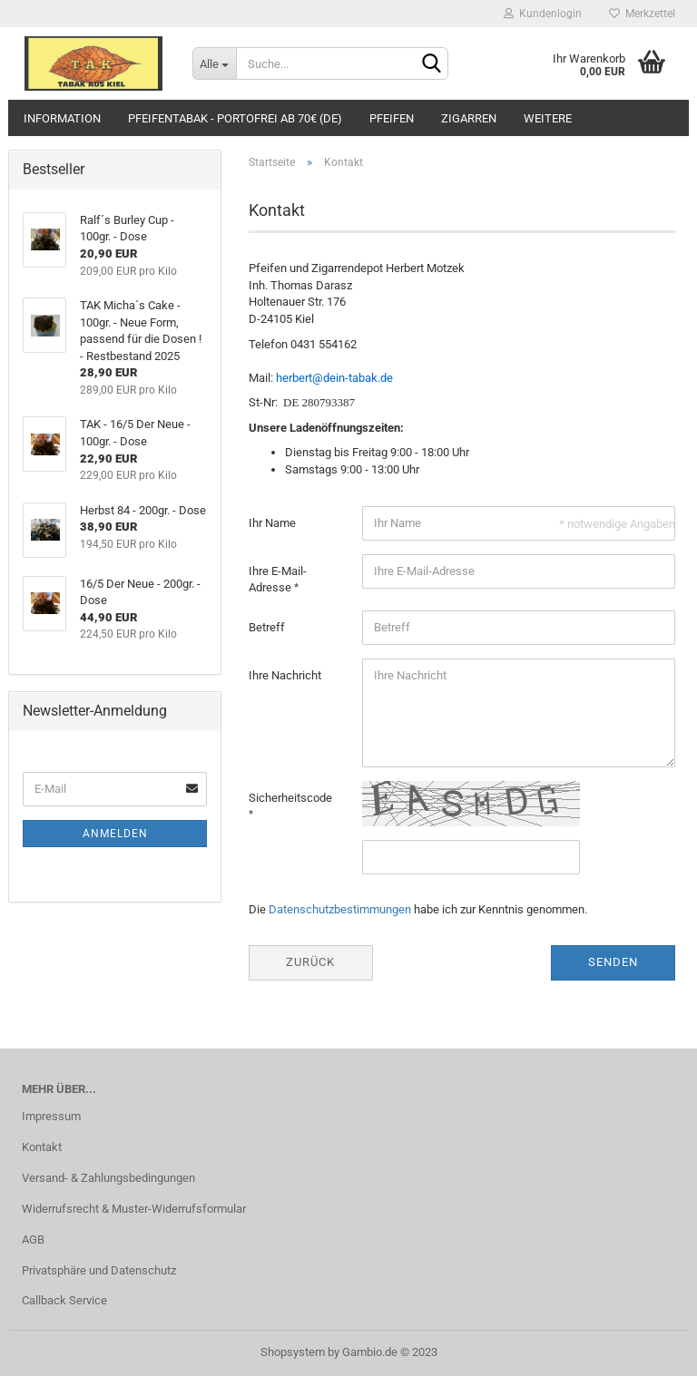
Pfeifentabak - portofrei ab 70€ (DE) (235, 118)
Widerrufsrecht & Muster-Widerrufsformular (134, 1208)
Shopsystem (292, 1352)
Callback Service (64, 1300)
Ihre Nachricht (285, 675)
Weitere (548, 118)
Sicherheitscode (290, 798)
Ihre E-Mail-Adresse (278, 579)
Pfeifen (391, 118)
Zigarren (468, 118)
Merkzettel (642, 13)
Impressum (51, 1116)
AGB (33, 1239)
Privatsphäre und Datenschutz (99, 1270)
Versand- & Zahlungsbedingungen (108, 1178)
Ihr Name (272, 523)
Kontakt (42, 1147)
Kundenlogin (543, 13)
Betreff (267, 627)
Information (62, 118)
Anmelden (115, 833)
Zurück (310, 962)
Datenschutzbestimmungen (340, 909)
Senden (613, 962)
